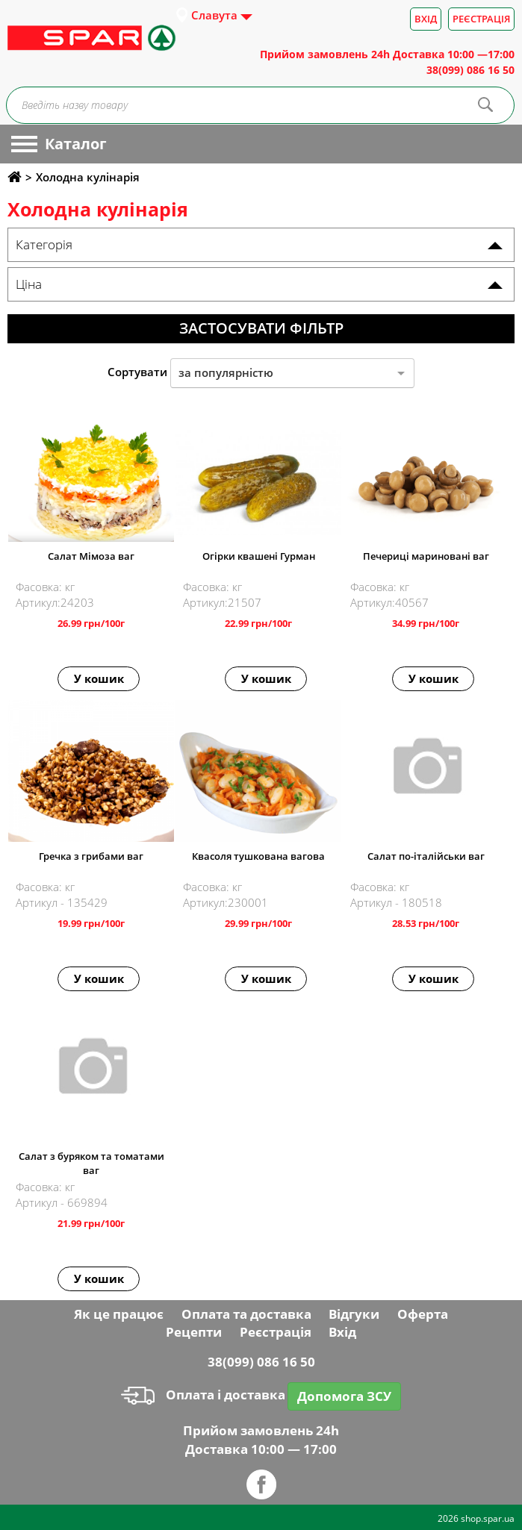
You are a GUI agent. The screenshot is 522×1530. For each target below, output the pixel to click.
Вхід (425, 18)
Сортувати (137, 371)
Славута (214, 14)
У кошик (99, 678)
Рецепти (194, 1331)
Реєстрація (481, 18)
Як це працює (119, 1314)
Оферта (422, 1314)
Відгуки (354, 1314)
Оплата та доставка (246, 1314)
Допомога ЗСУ (344, 1396)
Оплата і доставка (203, 1394)
